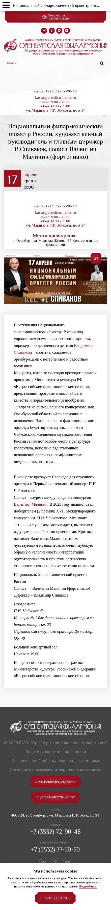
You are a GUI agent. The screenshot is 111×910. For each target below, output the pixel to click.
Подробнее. (88, 886)
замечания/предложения (55, 781)
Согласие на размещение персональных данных (55, 769)
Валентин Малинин (30, 504)
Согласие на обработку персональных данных (55, 760)
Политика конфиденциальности (55, 751)
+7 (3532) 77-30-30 (55, 849)
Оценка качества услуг (55, 797)
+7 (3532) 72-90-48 (55, 831)
